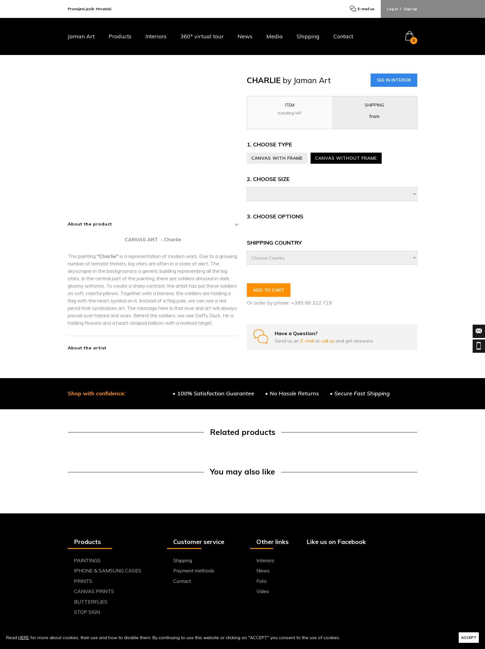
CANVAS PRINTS (94, 591)
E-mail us (362, 9)
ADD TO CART (268, 290)
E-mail (307, 341)
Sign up (410, 8)
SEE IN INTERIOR (394, 80)
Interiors (155, 36)
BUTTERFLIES (90, 602)
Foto (261, 581)
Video (262, 591)
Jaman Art (81, 36)
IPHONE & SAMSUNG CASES (107, 570)
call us (328, 341)
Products (120, 36)
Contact (343, 36)
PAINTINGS (87, 560)
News (245, 36)
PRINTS (83, 581)
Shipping (308, 36)
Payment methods (193, 570)
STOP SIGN (87, 612)
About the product (153, 223)
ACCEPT (468, 637)
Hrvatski (103, 8)
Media (274, 36)
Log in (392, 8)
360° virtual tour (202, 36)
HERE (23, 637)
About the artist (87, 347)
